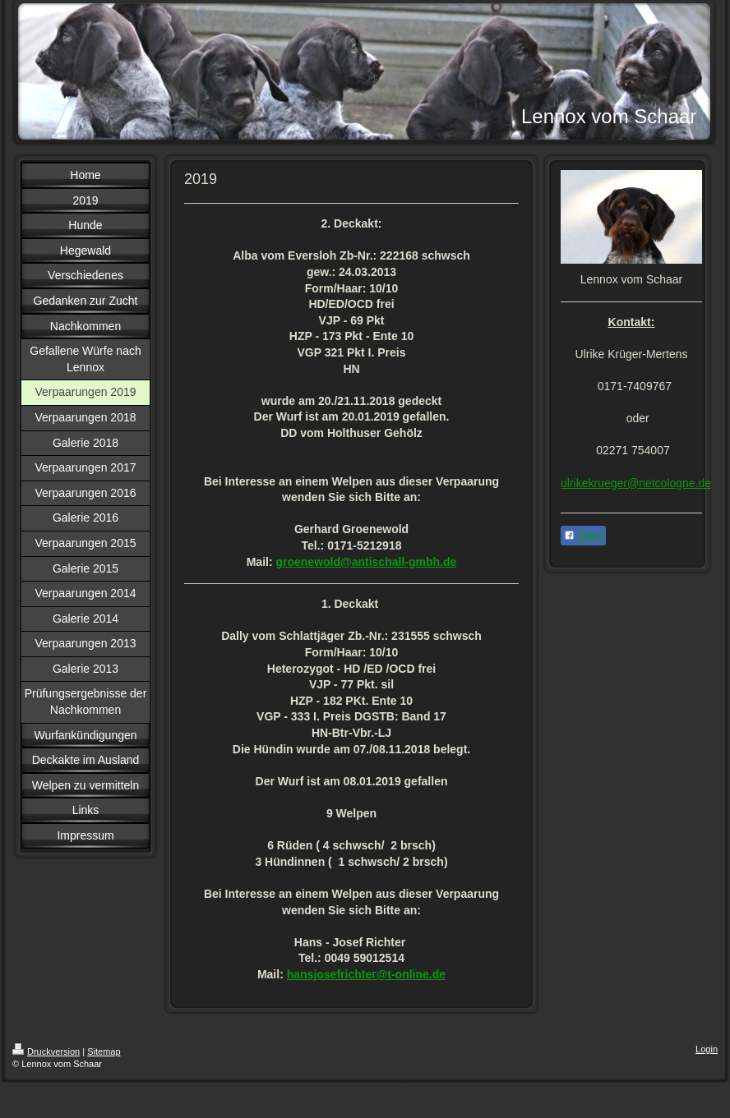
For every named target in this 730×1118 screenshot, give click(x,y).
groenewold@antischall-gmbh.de (365, 561)
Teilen (583, 535)
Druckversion (46, 1051)
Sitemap (103, 1051)
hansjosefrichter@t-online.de (366, 974)
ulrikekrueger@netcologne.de (636, 483)
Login (706, 1049)
